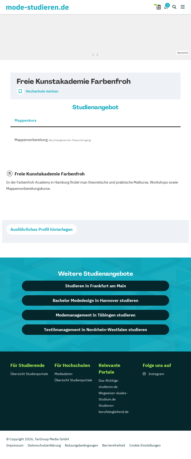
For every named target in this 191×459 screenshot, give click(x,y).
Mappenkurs (25, 120)
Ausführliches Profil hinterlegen (41, 229)
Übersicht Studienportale (29, 374)
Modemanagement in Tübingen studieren (95, 315)
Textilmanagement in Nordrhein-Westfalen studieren (95, 329)
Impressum (15, 445)
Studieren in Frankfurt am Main (95, 286)
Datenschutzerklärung (44, 445)
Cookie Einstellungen (145, 445)
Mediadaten (63, 374)
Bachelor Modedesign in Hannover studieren (95, 300)
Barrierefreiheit (113, 445)
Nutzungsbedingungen (81, 445)
